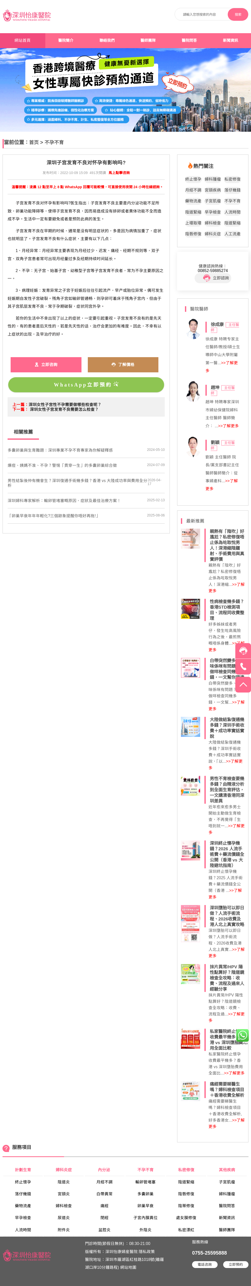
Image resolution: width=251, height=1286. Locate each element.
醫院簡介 (65, 41)
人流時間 (232, 212)
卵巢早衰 (145, 1206)
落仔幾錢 (232, 190)
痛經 (104, 1206)
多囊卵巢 (145, 1194)
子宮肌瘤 (213, 201)
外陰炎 (145, 1230)
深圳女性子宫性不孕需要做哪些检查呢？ (65, 404)
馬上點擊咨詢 (119, 173)
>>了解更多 (228, 426)
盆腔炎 (104, 1230)
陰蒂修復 (186, 1206)
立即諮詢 (216, 278)
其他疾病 (227, 1170)
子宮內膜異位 (145, 1218)
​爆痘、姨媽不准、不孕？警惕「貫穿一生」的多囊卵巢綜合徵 (62, 465)
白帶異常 (104, 1194)
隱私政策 (147, 1252)
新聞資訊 (230, 41)
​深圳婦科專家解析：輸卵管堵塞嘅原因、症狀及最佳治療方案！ (64, 500)
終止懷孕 (193, 179)
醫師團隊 (148, 41)
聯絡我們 (107, 41)
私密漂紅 (186, 1230)
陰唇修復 (193, 234)
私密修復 (232, 179)
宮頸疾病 (213, 190)
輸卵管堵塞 (145, 1182)
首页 (34, 142)
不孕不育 (54, 142)
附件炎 (64, 1230)
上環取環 (193, 223)
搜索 (238, 14)
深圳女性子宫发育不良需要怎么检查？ (64, 409)
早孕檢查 (213, 212)
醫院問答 (189, 41)
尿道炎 (64, 1218)
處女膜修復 (186, 1218)
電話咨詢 (205, 1264)
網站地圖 (128, 1267)
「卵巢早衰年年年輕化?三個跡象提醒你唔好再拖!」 (54, 516)
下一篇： (20, 409)
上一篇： (20, 404)
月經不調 (193, 190)
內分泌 (104, 1170)
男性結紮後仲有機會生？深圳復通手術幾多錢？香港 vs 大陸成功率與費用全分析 (77, 483)
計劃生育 (23, 1170)
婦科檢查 (213, 223)
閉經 (104, 1218)
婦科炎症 (213, 234)
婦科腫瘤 (213, 179)
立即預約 (236, 1264)
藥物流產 (193, 201)
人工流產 (232, 234)
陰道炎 (64, 1182)
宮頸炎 (64, 1194)
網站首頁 (22, 40)
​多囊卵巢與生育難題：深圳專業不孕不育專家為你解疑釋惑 (60, 450)
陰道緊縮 (193, 212)
